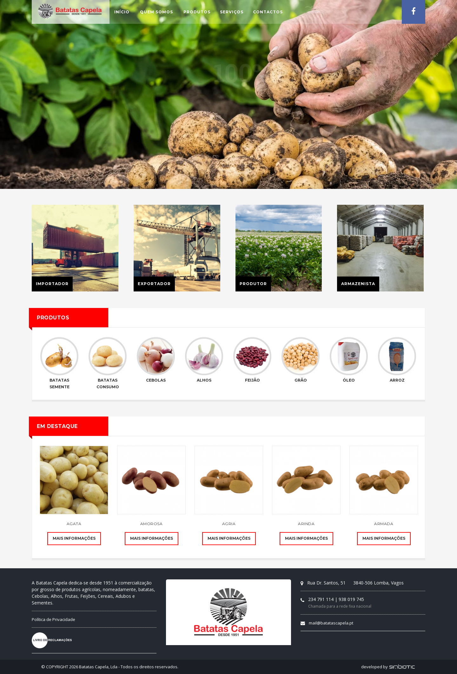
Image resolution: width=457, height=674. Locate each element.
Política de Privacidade (53, 619)
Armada (383, 523)
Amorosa (151, 523)
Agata (74, 523)
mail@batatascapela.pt (331, 623)
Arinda (306, 523)
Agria (229, 523)
